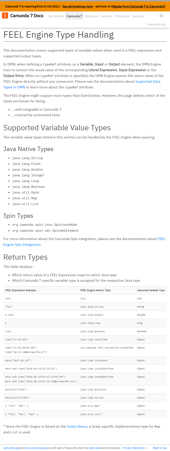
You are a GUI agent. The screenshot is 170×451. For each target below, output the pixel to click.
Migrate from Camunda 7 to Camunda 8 (138, 6)
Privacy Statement (134, 447)
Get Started (56, 16)
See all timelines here (77, 6)
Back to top (160, 447)
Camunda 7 (74, 16)
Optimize (91, 16)
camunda (94, 447)
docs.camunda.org (35, 447)
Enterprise (122, 16)
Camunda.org (156, 24)
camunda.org (11, 447)
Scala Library (77, 426)
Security (138, 16)
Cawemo (106, 16)
